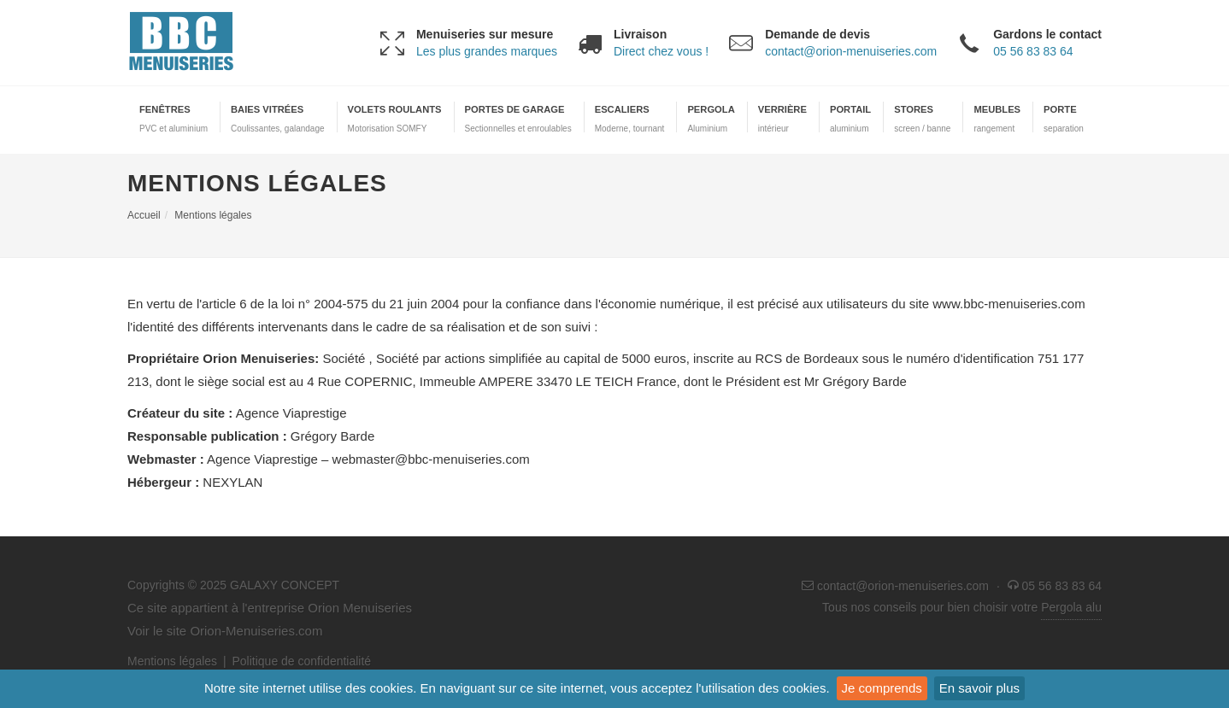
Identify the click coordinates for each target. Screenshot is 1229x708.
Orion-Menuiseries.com (256, 630)
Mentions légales (172, 661)
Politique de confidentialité (301, 661)
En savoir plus (979, 688)
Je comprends (882, 688)
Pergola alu (1071, 607)
